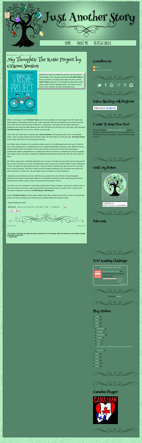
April (99, 345)
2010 (97, 367)
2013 (97, 358)
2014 (97, 355)
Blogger (118, 297)
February (100, 351)
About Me (82, 43)
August (99, 338)
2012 (97, 361)
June (99, 342)
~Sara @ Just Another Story (29, 207)
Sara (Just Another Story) (111, 272)
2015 (97, 327)
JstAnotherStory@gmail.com (116, 130)
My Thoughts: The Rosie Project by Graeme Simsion (44, 63)
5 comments (55, 207)
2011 (97, 364)
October (100, 332)
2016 (97, 324)
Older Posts (81, 226)
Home (68, 43)
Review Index (102, 43)
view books (123, 284)
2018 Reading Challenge (110, 268)
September (101, 335)
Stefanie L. (97, 67)
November (101, 329)
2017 (97, 320)
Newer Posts (11, 226)
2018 (97, 317)
